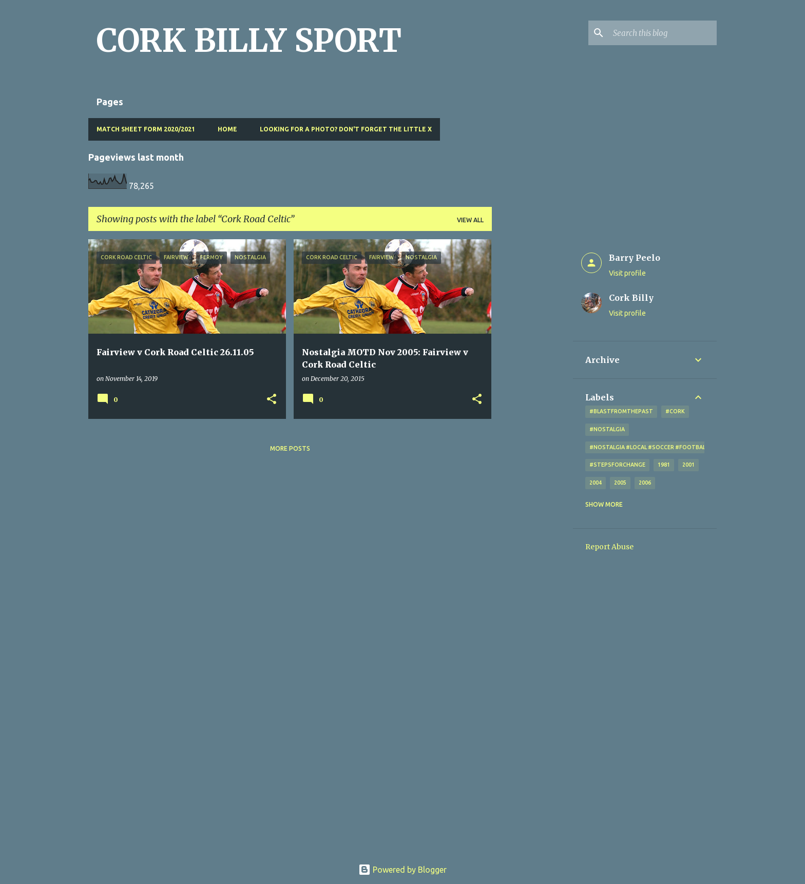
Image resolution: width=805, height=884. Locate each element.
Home (227, 129)
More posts (290, 448)
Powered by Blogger (402, 869)
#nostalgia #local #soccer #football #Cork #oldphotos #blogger (694, 447)
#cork (675, 411)
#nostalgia (607, 429)
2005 (620, 482)
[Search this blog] (663, 33)
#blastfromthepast (621, 411)
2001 (688, 465)
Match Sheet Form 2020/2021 (146, 129)
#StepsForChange (617, 465)
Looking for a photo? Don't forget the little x (346, 129)
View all (470, 220)
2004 (595, 482)
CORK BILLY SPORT (249, 41)
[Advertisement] (532, 393)
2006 (645, 482)
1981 (664, 465)
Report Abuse (609, 546)
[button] (271, 400)
